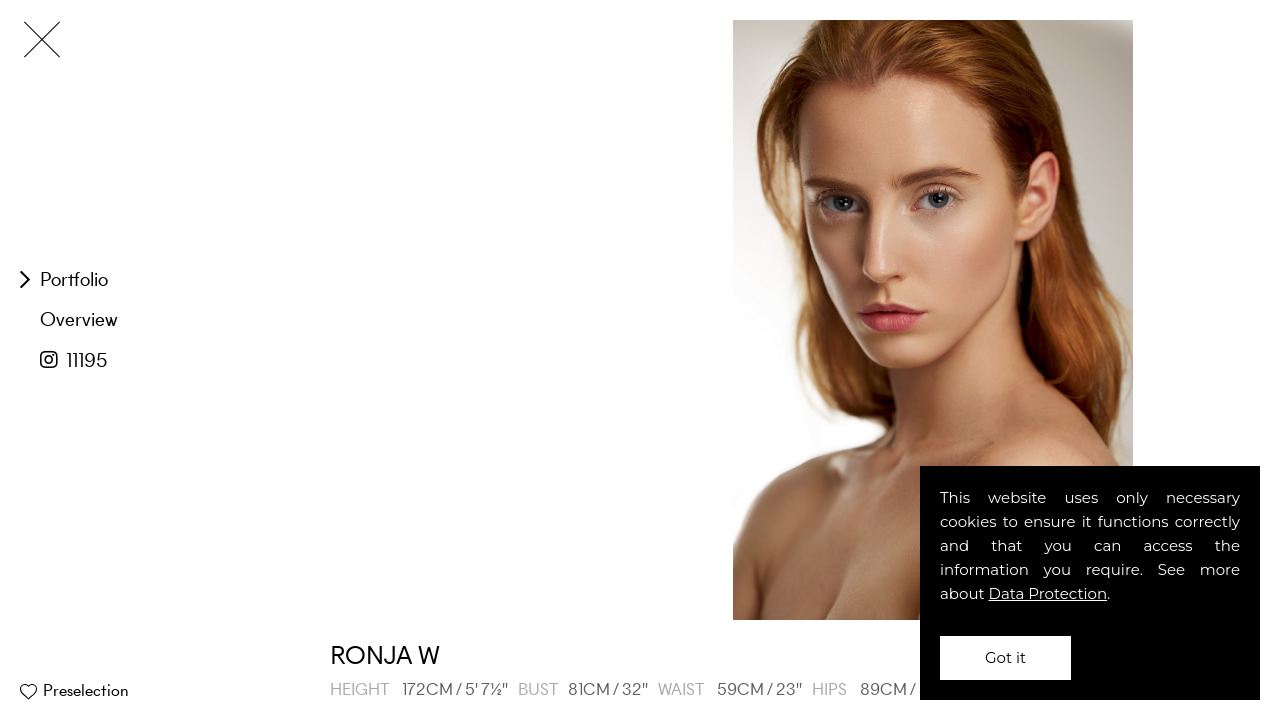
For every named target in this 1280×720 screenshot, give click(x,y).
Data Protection (1048, 593)
